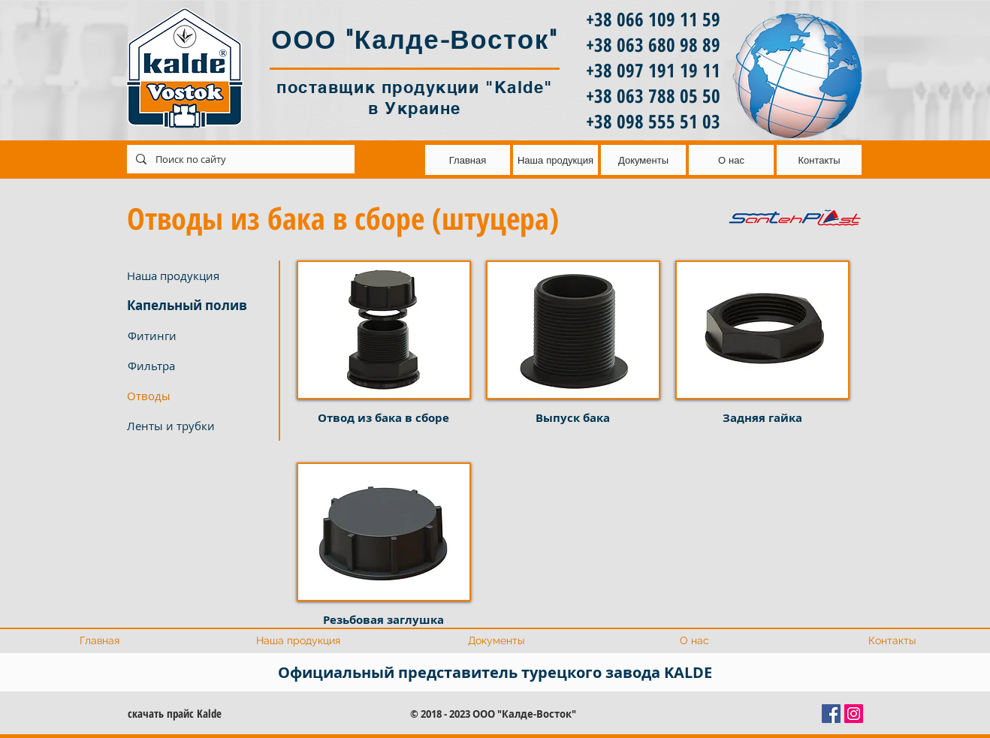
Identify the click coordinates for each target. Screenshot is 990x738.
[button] (199, 396)
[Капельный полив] (199, 306)
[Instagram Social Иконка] (853, 713)
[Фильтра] (200, 366)
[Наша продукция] (199, 276)
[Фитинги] (200, 336)
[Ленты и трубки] (199, 426)
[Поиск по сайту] (239, 159)
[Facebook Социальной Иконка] (831, 713)
